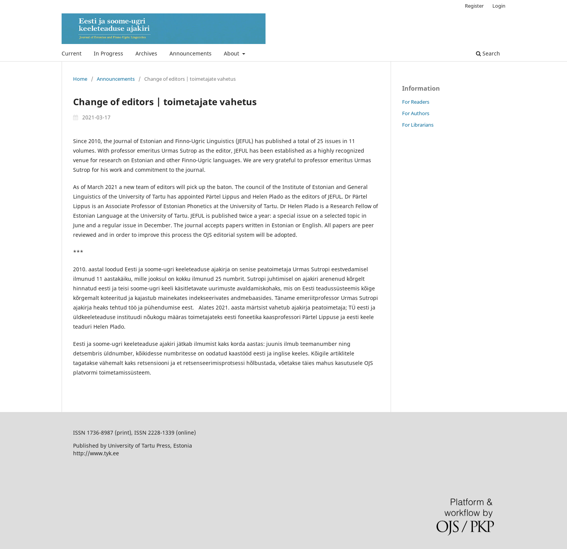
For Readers (415, 101)
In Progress (108, 53)
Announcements (190, 53)
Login (498, 5)
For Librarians (417, 124)
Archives (146, 53)
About (232, 53)
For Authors (415, 113)
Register (474, 5)
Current (71, 53)
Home (80, 78)
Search (488, 53)
